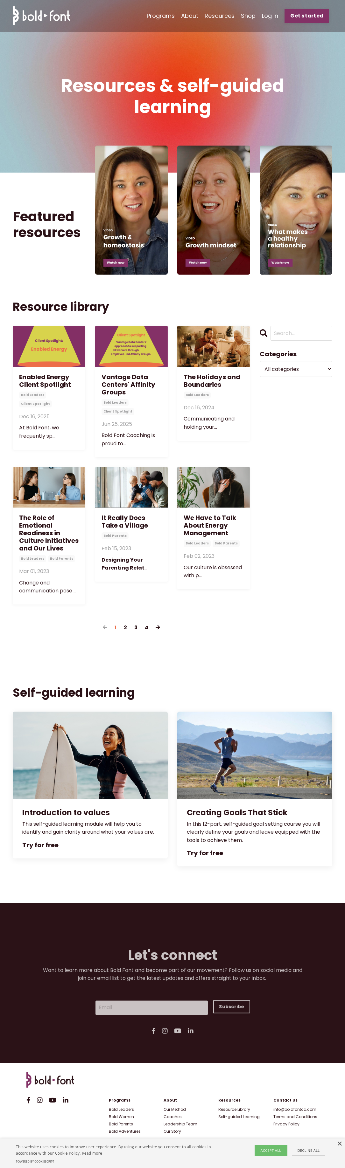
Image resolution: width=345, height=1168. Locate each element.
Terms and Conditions (295, 1116)
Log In (270, 16)
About (189, 16)
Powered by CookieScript (35, 1161)
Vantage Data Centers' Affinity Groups (128, 384)
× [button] (339, 1144)
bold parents (61, 558)
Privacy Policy (286, 1124)
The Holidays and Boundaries (212, 380)
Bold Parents (121, 1124)
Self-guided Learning (239, 1116)
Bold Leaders (121, 1109)
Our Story (172, 1131)
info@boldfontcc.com (294, 1109)
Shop (248, 16)
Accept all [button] (271, 1150)
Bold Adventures (125, 1131)
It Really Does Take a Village (125, 521)
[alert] (172, 1153)
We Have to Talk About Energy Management (210, 525)
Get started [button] (306, 15)
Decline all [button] (309, 1150)
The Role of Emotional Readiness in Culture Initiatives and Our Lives (49, 533)
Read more (92, 1153)
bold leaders (32, 395)
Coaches (173, 1116)
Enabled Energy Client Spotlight (45, 380)
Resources (220, 16)
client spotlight (35, 403)
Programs (161, 16)
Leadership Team (180, 1124)
